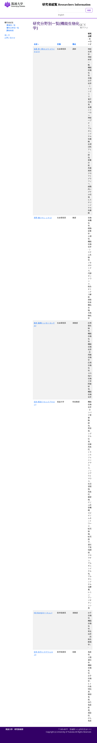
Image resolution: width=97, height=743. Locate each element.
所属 (59, 44)
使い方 (7, 35)
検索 (89, 10)
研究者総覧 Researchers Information (66, 4)
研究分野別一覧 (13, 28)
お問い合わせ (10, 38)
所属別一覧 (11, 25)
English (61, 15)
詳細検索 (10, 30)
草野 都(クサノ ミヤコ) (43, 217)
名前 (35, 44)
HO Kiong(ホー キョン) (43, 613)
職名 (74, 44)
